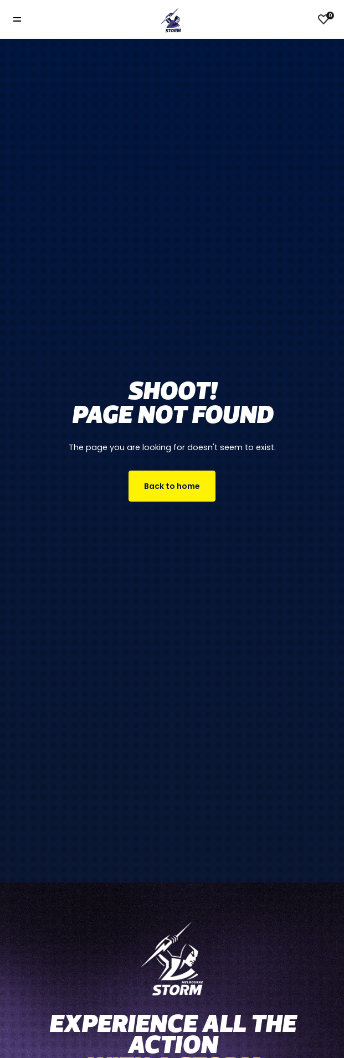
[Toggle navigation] (25, 20)
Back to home (172, 486)
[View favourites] (323, 19)
